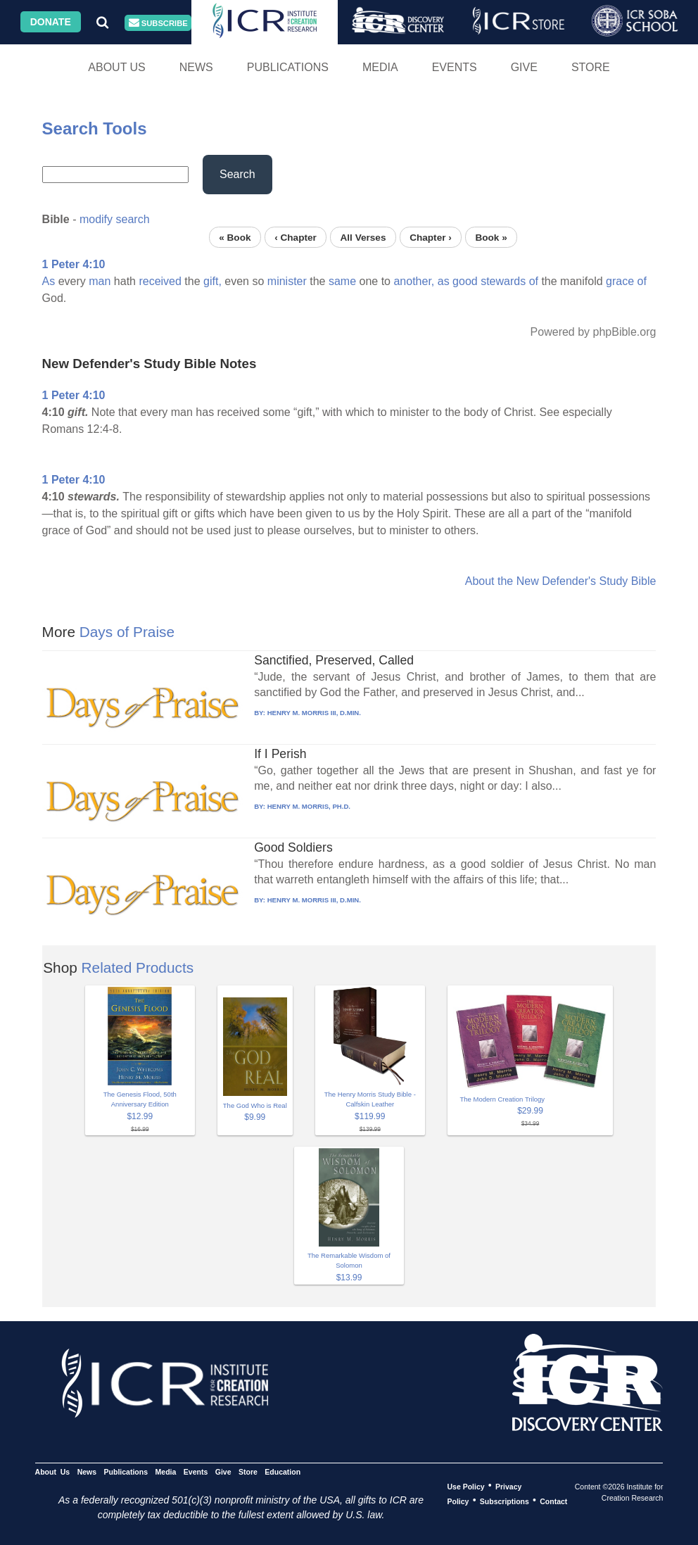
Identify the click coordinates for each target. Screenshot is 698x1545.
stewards (503, 281)
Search (237, 174)
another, (413, 281)
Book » (491, 237)
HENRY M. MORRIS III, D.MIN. (314, 713)
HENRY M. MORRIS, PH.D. (308, 806)
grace (620, 281)
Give (524, 67)
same (342, 281)
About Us (117, 67)
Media (380, 67)
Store (590, 67)
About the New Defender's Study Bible (560, 581)
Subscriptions (504, 1500)
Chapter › (431, 237)
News (196, 67)
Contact (553, 1500)
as (444, 281)
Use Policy (465, 1486)
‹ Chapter (295, 237)
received (160, 281)
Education (282, 1471)
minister (287, 281)
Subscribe (158, 23)
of (533, 281)
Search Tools (94, 128)
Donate (50, 21)
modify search (115, 219)
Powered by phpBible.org (593, 332)
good (465, 281)
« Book (234, 237)
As (49, 281)
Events (454, 67)
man (99, 281)
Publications (288, 67)
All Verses (363, 237)
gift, (212, 281)
